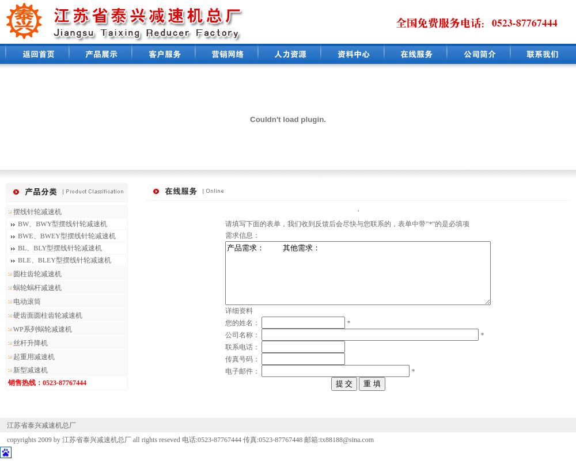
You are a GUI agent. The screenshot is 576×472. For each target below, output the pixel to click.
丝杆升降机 (27, 343)
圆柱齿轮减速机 (34, 274)
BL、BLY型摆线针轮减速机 (60, 248)
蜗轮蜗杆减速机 (34, 288)
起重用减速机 (30, 357)
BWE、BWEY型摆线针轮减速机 (67, 236)
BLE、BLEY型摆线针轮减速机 (64, 260)
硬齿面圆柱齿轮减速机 (44, 315)
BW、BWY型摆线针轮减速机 (62, 224)
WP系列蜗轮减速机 (39, 329)
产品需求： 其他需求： (358, 279)
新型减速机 (27, 370)
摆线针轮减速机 (34, 212)
